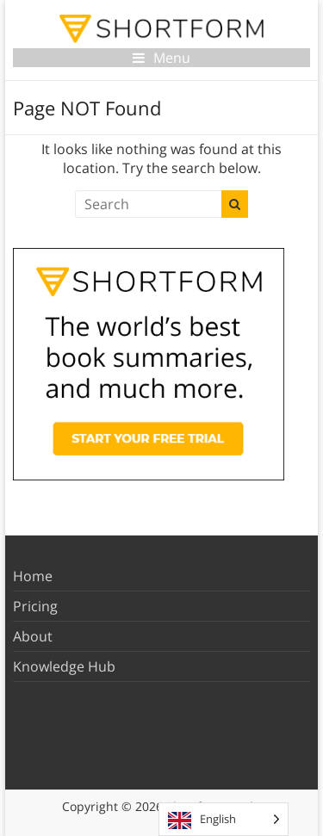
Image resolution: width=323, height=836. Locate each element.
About (33, 636)
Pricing (35, 606)
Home (33, 576)
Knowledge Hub (64, 666)
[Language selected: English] (223, 819)
